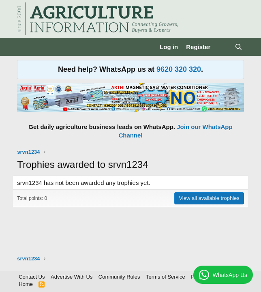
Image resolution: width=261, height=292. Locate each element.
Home (26, 284)
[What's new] (222, 46)
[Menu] (24, 47)
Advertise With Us (71, 277)
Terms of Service (165, 277)
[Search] (238, 46)
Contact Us (32, 277)
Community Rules (119, 277)
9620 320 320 (178, 69)
